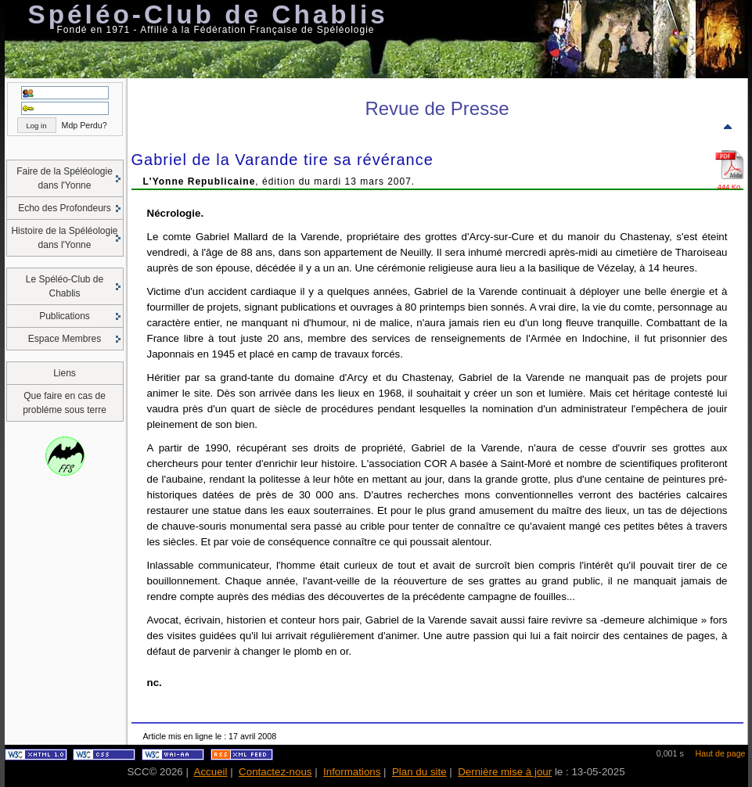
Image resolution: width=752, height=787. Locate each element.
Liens (64, 373)
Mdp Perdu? (84, 125)
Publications (64, 316)
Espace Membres (64, 338)
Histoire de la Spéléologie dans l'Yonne (64, 237)
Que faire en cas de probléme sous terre (64, 402)
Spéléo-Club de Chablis (208, 14)
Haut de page (721, 753)
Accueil (211, 772)
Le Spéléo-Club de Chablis (64, 286)
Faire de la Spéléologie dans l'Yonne (64, 178)
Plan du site (419, 772)
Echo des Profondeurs (64, 208)
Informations (351, 772)
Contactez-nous (275, 772)
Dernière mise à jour (505, 772)
